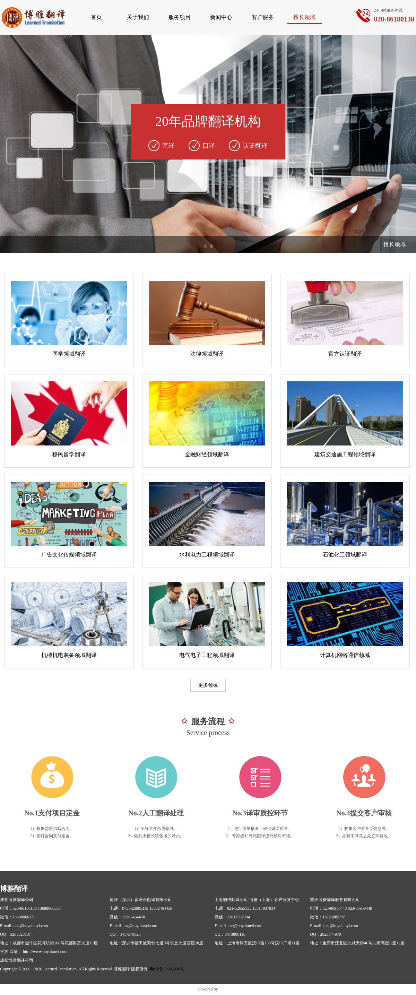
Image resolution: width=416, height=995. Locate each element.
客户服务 (263, 17)
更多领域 (208, 685)
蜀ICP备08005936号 (166, 969)
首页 (96, 17)
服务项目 (179, 17)
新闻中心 (221, 17)
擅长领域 (304, 17)
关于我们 (138, 17)
